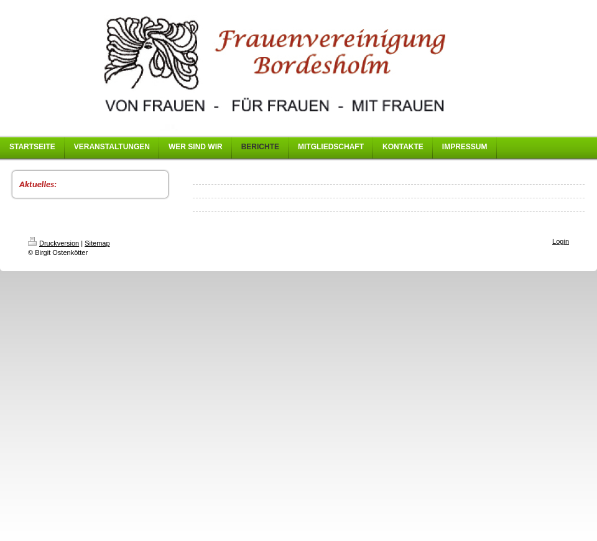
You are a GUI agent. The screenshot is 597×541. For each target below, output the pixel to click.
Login (560, 241)
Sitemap (97, 243)
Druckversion (53, 243)
